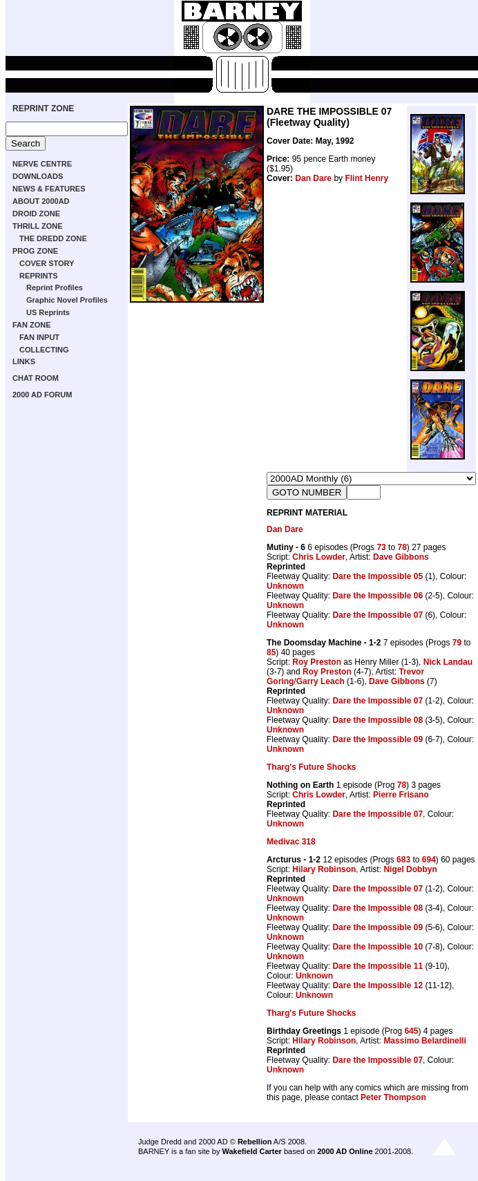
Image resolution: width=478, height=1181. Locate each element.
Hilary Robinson (324, 869)
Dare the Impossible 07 (377, 615)
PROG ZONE (35, 251)
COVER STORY (46, 263)
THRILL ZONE (37, 226)
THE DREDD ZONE (53, 238)
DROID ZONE (36, 213)
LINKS (23, 361)
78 (401, 547)
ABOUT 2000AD (41, 201)
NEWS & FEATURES (49, 189)
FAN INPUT (39, 337)
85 (271, 652)
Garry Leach (320, 681)
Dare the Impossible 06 (377, 596)
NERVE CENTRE (42, 164)
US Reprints (48, 312)
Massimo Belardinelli (424, 1041)
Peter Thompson (393, 1097)
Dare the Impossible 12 (377, 985)
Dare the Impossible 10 (377, 947)
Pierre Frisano (401, 795)
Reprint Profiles (54, 287)
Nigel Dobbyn (410, 869)
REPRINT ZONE (43, 108)
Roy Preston (316, 662)
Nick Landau (447, 662)
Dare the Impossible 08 (377, 720)
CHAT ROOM (35, 378)
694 (429, 860)
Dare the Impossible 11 (377, 966)
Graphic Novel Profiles (67, 300)
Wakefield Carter (251, 1151)
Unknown (285, 586)
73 (380, 547)
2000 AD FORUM (42, 394)
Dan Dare (313, 178)
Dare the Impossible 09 (377, 739)
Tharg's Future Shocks (311, 767)
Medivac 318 (291, 842)
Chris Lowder (318, 557)
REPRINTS (38, 276)
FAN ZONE (31, 325)
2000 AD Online (344, 1151)
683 (403, 860)
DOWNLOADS (37, 176)
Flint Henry (366, 178)
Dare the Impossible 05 (377, 576)
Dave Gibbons (401, 557)
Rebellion (255, 1141)
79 (456, 643)
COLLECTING (44, 350)
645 (411, 1031)
